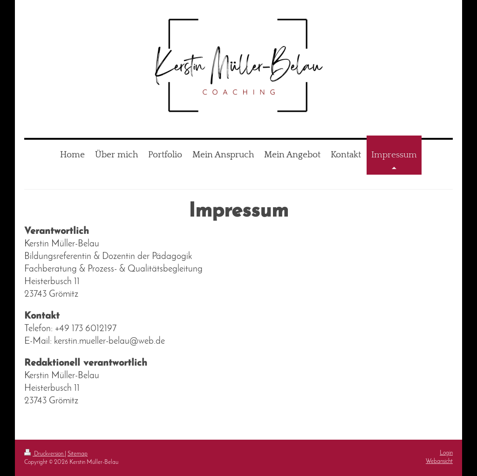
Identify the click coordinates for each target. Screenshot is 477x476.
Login (446, 453)
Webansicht (439, 461)
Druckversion (44, 454)
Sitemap (78, 454)
